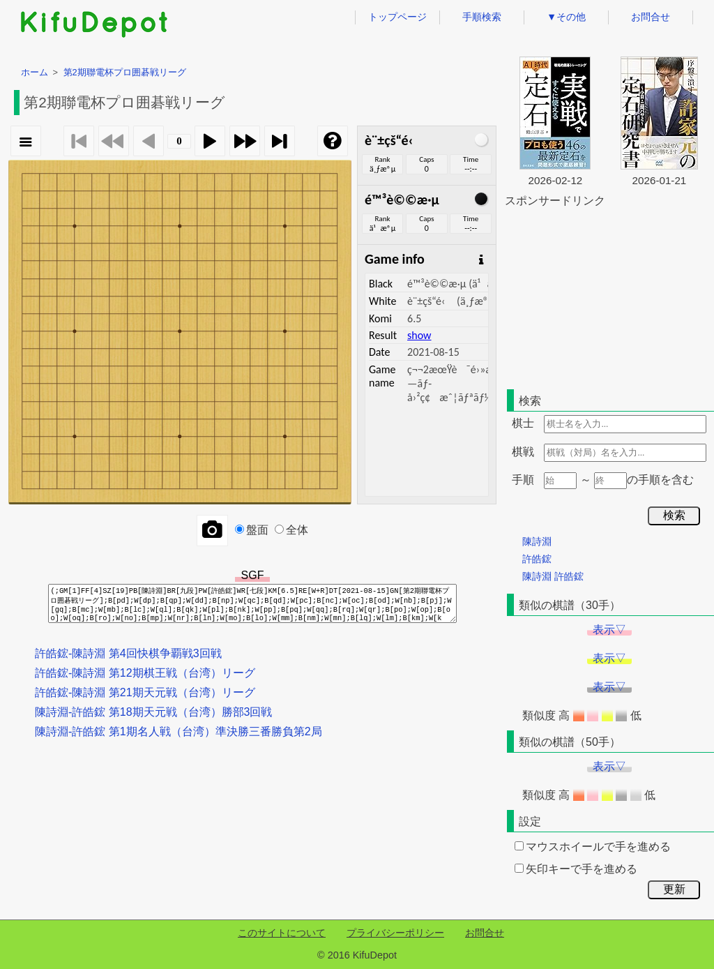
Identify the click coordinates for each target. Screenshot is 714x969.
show (419, 335)
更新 (674, 889)
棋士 (523, 423)
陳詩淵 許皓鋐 (553, 576)
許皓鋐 (537, 558)
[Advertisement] (609, 296)
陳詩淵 (537, 541)
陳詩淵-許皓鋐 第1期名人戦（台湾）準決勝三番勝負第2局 (178, 731)
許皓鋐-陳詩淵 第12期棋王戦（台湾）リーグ (145, 673)
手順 (523, 480)
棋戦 (523, 452)
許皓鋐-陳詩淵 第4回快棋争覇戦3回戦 (128, 653)
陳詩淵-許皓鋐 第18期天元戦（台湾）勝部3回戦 (153, 712)
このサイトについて (282, 932)
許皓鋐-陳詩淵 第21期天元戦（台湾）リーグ (145, 692)
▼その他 (566, 16)
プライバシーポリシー (395, 932)
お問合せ (650, 16)
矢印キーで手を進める (576, 869)
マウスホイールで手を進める (593, 846)
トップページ (397, 16)
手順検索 (481, 16)
